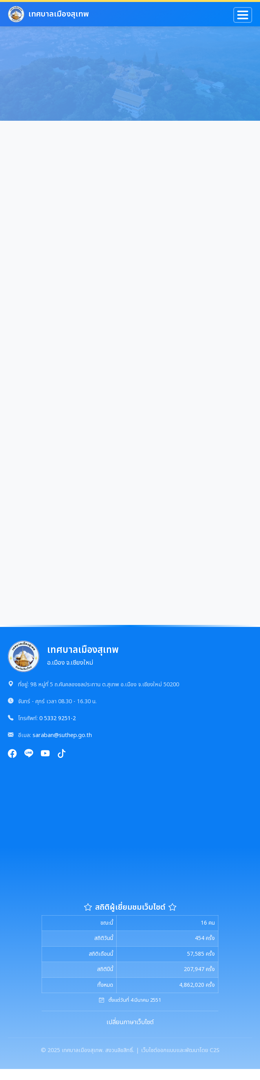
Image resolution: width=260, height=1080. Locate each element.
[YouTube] (45, 755)
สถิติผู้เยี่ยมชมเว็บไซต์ (130, 907)
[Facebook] (12, 755)
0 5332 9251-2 (57, 718)
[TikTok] (61, 755)
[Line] (28, 755)
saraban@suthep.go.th (62, 735)
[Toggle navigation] (242, 15)
